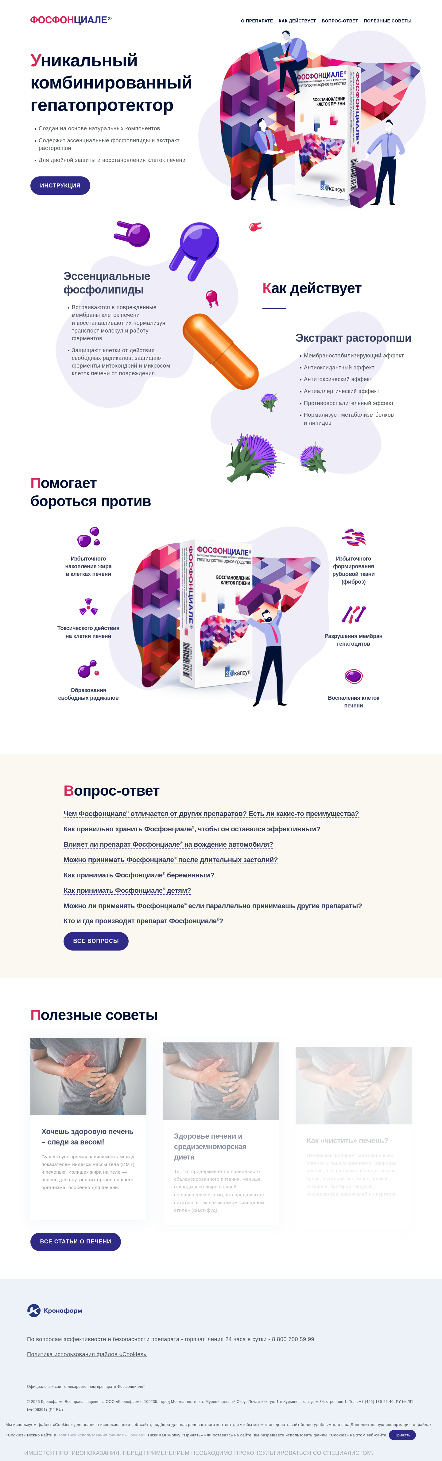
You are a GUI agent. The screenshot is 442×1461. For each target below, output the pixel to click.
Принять (402, 1435)
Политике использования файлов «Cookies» (101, 1435)
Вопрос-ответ (340, 20)
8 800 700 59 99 (293, 1339)
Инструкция (60, 186)
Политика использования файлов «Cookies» (87, 1354)
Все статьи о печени (75, 1242)
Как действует (297, 20)
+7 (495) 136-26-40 (376, 1402)
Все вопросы (96, 941)
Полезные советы (388, 20)
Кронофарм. (52, 1402)
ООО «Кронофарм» (124, 1402)
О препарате (257, 20)
